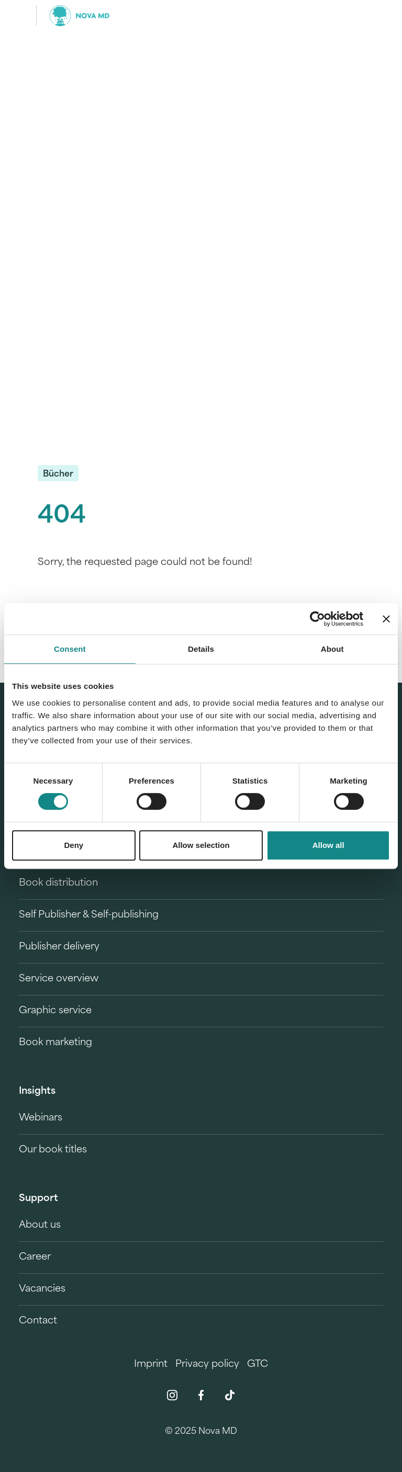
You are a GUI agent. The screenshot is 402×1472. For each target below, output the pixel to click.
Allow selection (200, 845)
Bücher (58, 474)
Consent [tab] (70, 648)
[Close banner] (386, 618)
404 (62, 516)
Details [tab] (201, 648)
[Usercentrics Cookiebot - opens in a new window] (317, 619)
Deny (73, 845)
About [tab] (332, 648)
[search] (373, 15)
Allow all (328, 845)
